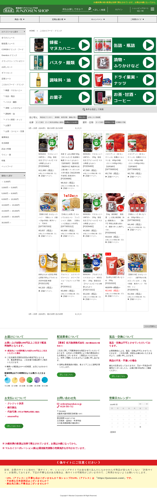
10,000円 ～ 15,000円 (11, 205)
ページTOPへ (150, 326)
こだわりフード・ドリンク (13, 84)
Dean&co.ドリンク (9, 55)
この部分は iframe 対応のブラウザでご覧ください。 (93, 71)
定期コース (6, 79)
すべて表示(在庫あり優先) (54, 122)
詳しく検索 (100, 10)
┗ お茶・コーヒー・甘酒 (13, 131)
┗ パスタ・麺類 (10, 102)
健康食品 (5, 137)
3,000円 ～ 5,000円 (9, 187)
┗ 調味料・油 (9, 114)
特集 (3, 160)
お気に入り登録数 (94, 117)
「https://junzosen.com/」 (110, 478)
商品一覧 (18, 19)
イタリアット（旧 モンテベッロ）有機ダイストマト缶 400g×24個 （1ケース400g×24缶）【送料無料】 (137, 160)
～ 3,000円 (6, 182)
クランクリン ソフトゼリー (13, 61)
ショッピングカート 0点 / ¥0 (140, 9)
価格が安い (73, 117)
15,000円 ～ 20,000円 (11, 211)
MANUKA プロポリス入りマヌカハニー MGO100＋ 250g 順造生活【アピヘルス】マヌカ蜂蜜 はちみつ (92, 280)
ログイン (119, 9)
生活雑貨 (5, 143)
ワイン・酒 (6, 155)
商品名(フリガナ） (46, 117)
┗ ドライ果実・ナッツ (12, 120)
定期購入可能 (120, 122)
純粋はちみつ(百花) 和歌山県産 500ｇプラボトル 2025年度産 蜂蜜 (48, 277)
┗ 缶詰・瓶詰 (9, 96)
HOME (32, 31)
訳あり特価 (6, 149)
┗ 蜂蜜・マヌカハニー (12, 90)
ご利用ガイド (136, 19)
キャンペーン (96, 19)
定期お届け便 (57, 19)
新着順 (57, 117)
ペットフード (7, 166)
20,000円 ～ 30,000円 (11, 217)
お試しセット (7, 67)
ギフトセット (7, 73)
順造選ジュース (8, 44)
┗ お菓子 (7, 125)
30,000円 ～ (6, 223)
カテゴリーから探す (9, 32)
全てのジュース (8, 38)
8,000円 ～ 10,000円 (10, 199)
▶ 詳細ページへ (45, 176)
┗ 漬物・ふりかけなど (12, 108)
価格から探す (7, 176)
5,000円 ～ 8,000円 (9, 193)
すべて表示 (40, 122)
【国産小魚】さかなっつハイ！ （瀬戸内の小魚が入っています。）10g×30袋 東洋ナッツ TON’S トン (137, 280)
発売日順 (64, 117)
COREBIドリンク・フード (13, 49)
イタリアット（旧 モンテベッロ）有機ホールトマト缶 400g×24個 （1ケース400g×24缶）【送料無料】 (114, 160)
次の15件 (59, 128)
